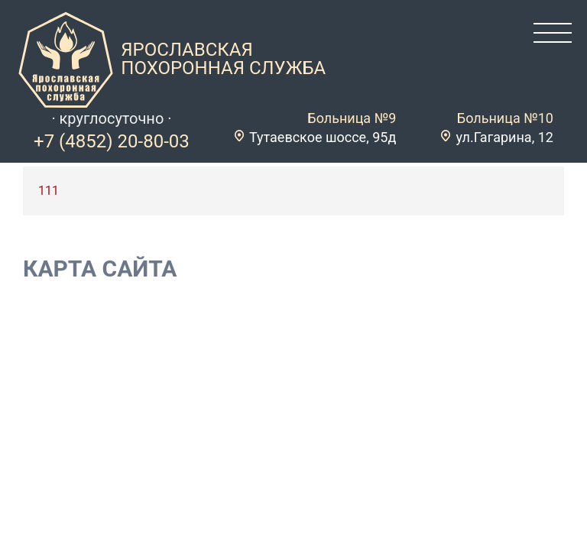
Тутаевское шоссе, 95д (322, 137)
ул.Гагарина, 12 (504, 137)
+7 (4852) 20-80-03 (112, 141)
